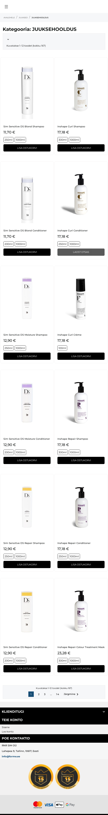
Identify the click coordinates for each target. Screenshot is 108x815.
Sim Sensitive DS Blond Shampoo (23, 126)
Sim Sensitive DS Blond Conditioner (25, 230)
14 (57, 694)
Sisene (6, 727)
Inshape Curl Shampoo (71, 126)
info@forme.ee (11, 756)
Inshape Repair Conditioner (73, 543)
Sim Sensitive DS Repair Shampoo (24, 543)
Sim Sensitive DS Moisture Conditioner (26, 438)
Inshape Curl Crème (69, 334)
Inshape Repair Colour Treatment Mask (81, 647)
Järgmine (72, 694)
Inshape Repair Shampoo (72, 438)
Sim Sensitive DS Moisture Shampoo (25, 334)
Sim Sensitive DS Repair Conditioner (25, 647)
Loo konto (8, 731)
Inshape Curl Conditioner (72, 230)
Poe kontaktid (16, 738)
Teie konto (12, 720)
